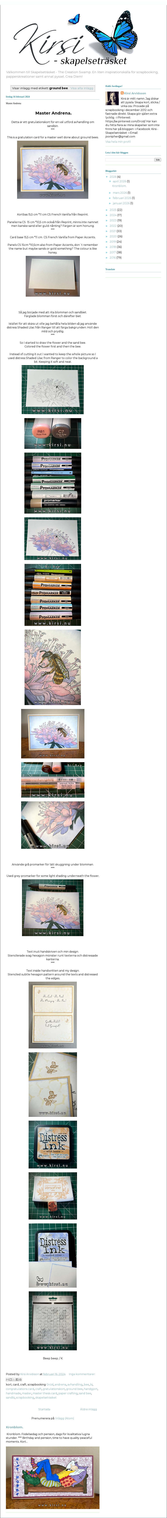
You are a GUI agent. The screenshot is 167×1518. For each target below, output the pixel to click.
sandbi (10, 1397)
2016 (113, 257)
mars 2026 (120, 192)
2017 (113, 252)
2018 (113, 247)
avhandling (75, 1384)
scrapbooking (25, 1397)
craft (38, 1389)
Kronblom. (14, 1427)
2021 (113, 231)
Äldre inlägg (88, 1409)
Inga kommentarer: (82, 1374)
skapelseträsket (46, 1397)
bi (91, 1384)
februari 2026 (122, 198)
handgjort (90, 1389)
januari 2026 (121, 203)
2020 (113, 236)
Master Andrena (13, 103)
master (26, 1393)
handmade (13, 1393)
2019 (113, 241)
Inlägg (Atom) (64, 1418)
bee (86, 1384)
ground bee (74, 1389)
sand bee (85, 1393)
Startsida (44, 1409)
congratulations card (20, 1389)
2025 (113, 210)
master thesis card (45, 1393)
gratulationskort (54, 1389)
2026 (113, 176)
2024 (113, 215)
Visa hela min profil (118, 141)
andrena (60, 1384)
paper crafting (68, 1393)
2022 (113, 225)
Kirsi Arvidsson (135, 93)
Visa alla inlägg (82, 88)
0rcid (50, 1384)
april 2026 (120, 181)
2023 (113, 220)
